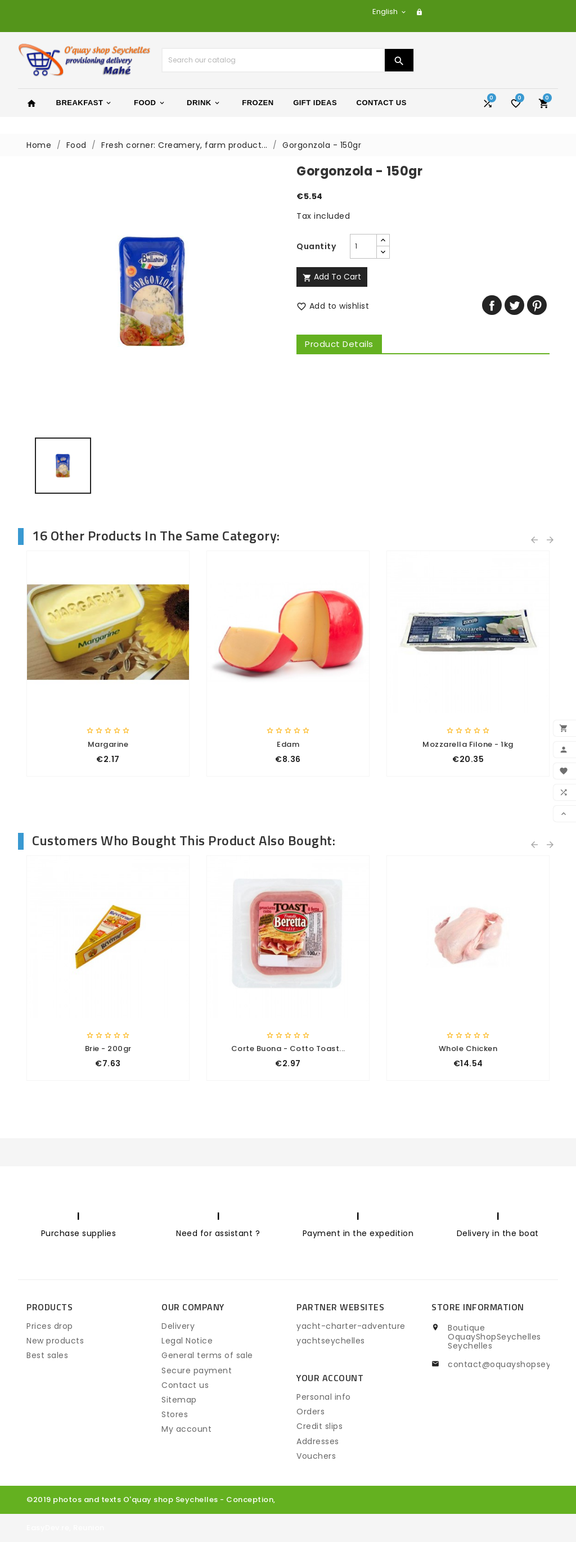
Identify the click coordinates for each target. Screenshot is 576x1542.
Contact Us (382, 102)
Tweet (514, 305)
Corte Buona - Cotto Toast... (288, 1048)
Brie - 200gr (108, 1048)
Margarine (108, 744)
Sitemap (179, 1399)
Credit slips (319, 1426)
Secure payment (196, 1370)
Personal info (323, 1397)
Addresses (317, 1441)
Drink (204, 103)
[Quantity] (363, 246)
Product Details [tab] (339, 344)
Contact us (185, 1385)
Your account (329, 1378)
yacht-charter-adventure (351, 1326)
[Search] (273, 60)
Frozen (257, 102)
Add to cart (332, 276)
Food (150, 103)
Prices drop (49, 1326)
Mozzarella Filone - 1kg (468, 744)
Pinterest (537, 305)
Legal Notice (187, 1340)
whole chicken (468, 1048)
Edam (288, 744)
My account (186, 1429)
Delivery (178, 1326)
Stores (174, 1414)
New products (55, 1340)
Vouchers (316, 1456)
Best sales (47, 1355)
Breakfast (84, 103)
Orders (310, 1411)
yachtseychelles (330, 1340)
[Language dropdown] (389, 11)
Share (492, 305)
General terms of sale (207, 1355)
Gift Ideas (315, 102)
